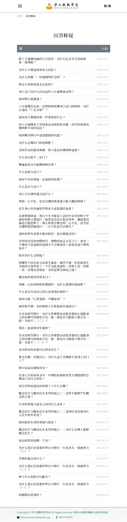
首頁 (19, 16)
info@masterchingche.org (33, 517)
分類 (63, 48)
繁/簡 (107, 6)
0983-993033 (64, 517)
